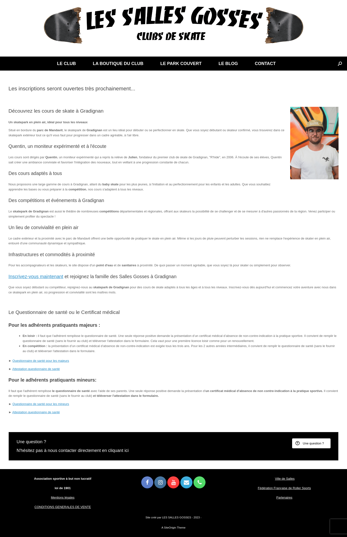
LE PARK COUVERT (181, 63)
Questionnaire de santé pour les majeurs (40, 361)
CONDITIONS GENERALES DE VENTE (63, 507)
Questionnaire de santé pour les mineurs (40, 404)
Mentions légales (62, 497)
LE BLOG (228, 63)
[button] (340, 64)
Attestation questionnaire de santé (36, 369)
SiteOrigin (170, 527)
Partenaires (284, 497)
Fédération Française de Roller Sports (284, 488)
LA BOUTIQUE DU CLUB (118, 63)
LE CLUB (66, 63)
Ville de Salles (285, 478)
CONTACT (265, 63)
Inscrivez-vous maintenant (35, 276)
